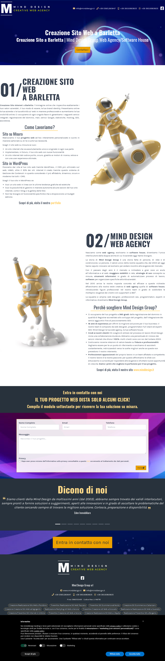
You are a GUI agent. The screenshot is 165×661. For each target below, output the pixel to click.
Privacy (22, 458)
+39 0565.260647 (106, 8)
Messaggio (24, 434)
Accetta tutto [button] (134, 654)
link (88, 461)
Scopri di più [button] (30, 654)
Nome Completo (27, 423)
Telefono (110, 423)
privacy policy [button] (115, 626)
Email (65, 423)
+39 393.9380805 (127, 8)
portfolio (56, 202)
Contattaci (82, 49)
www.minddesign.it (144, 369)
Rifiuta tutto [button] (115, 654)
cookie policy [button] (39, 631)
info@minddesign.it (84, 8)
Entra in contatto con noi (82, 542)
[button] (143, 621)
